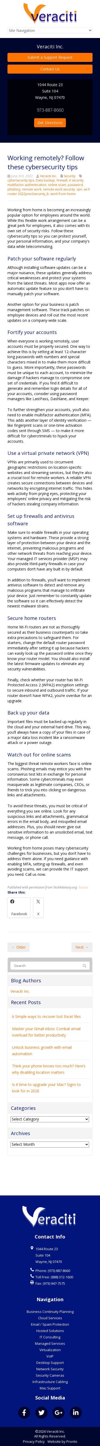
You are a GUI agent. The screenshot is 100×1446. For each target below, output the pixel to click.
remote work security (59, 189)
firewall (62, 180)
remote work (31, 189)
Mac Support (50, 1388)
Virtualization (50, 1349)
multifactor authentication (26, 185)
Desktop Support (50, 1362)
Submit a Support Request (50, 57)
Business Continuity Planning (50, 1311)
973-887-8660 (50, 110)
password (75, 185)
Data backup (45, 180)
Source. (83, 918)
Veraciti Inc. (48, 176)
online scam (57, 185)
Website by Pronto (62, 1441)
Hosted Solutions (50, 1330)
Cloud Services (50, 1318)
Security (69, 176)
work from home (63, 194)
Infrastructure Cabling (50, 1381)
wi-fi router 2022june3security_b (48, 191)
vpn (79, 189)
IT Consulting (50, 1337)
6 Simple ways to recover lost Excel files (46, 1047)
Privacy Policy (34, 1441)
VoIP (50, 1356)
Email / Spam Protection (50, 1324)
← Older (18, 978)
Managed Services (50, 1343)
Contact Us (50, 68)
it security (76, 180)
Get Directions (50, 122)
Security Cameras (50, 1375)
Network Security (50, 1369)
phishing (13, 189)
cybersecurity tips (20, 180)
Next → (82, 978)
